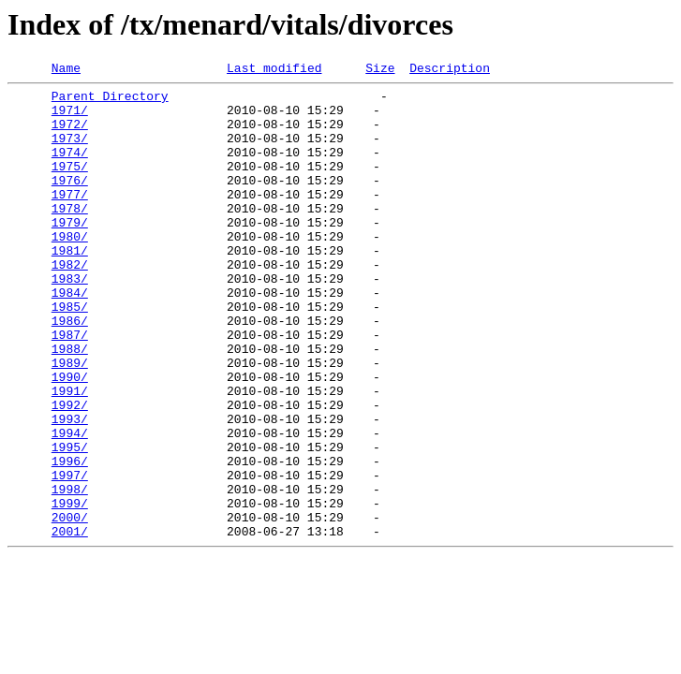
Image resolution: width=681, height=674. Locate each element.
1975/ (70, 185)
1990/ (70, 438)
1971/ (70, 118)
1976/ (70, 202)
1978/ (70, 235)
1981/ (70, 286)
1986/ (70, 370)
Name (66, 70)
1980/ (70, 269)
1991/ (70, 455)
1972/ (70, 134)
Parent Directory (110, 101)
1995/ (70, 522)
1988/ (70, 404)
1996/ (70, 539)
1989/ (70, 421)
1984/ (70, 337)
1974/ (70, 168)
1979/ (70, 252)
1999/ (70, 589)
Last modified (274, 70)
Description (449, 70)
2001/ (70, 623)
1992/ (70, 471)
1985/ (70, 353)
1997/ (70, 556)
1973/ (70, 151)
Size (379, 70)
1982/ (70, 303)
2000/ (70, 606)
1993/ (70, 488)
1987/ (70, 387)
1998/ (70, 572)
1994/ (70, 505)
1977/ (70, 219)
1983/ (70, 320)
